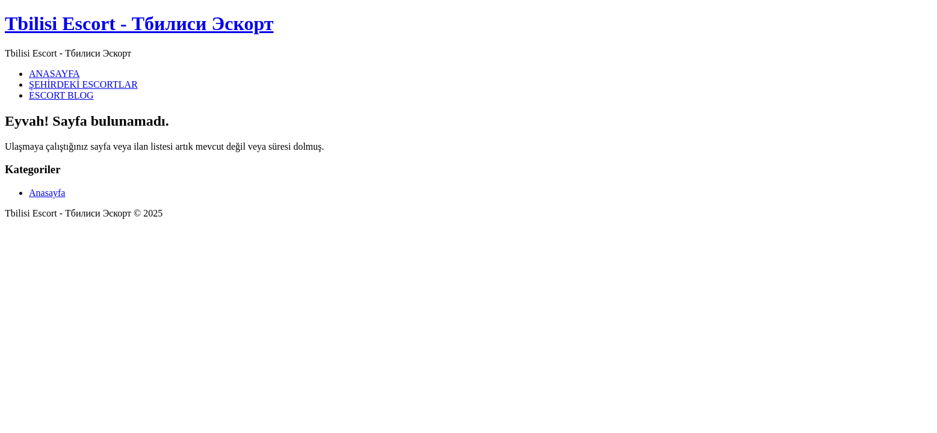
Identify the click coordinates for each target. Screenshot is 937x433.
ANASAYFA (54, 74)
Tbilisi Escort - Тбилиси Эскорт (139, 23)
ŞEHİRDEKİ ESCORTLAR (83, 84)
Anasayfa (47, 193)
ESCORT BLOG (61, 95)
